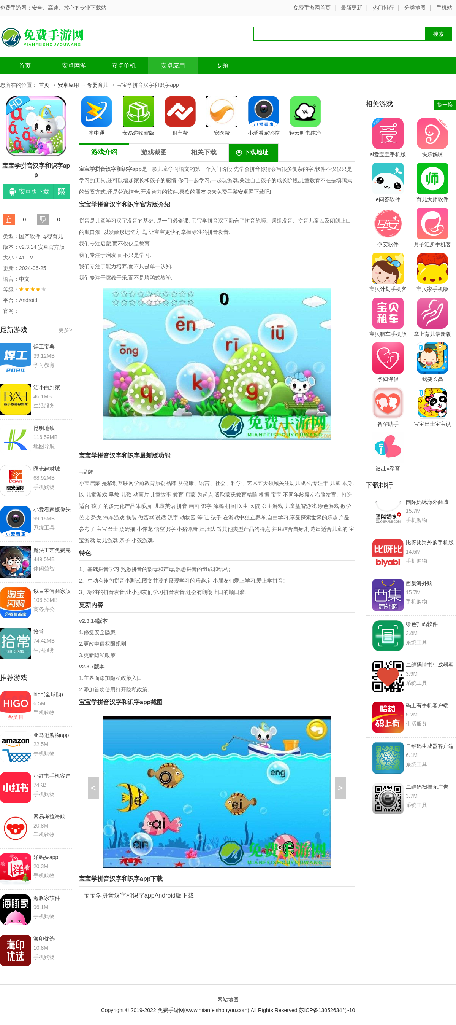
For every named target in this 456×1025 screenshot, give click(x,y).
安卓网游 (74, 65)
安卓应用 (173, 65)
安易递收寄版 (138, 116)
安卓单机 (123, 65)
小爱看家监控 (264, 116)
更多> (65, 330)
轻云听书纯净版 (305, 117)
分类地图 (415, 8)
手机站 (444, 8)
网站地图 (228, 999)
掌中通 (96, 116)
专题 (222, 65)
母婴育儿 (97, 85)
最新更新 (351, 8)
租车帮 (180, 116)
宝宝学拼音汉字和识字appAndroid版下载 (139, 895)
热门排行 (383, 8)
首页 (25, 65)
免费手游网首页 (312, 8)
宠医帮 (222, 116)
